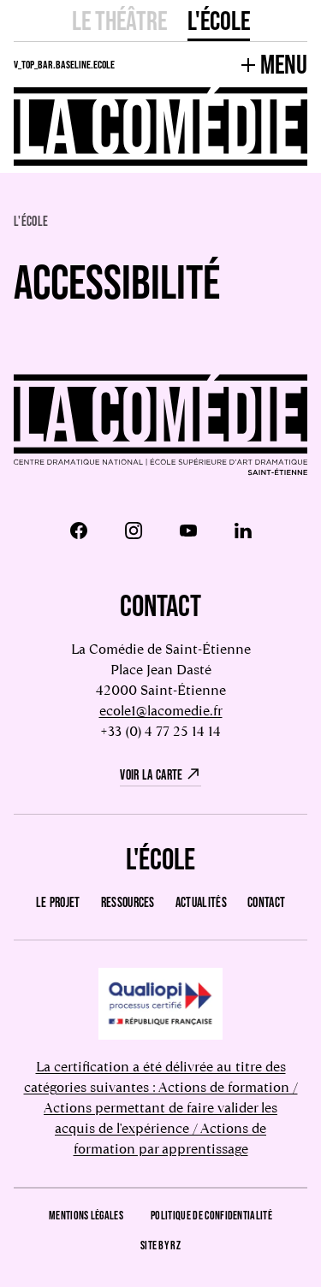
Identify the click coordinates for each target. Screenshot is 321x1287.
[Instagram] (133, 530)
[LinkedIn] (243, 530)
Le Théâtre (119, 20)
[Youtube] (188, 530)
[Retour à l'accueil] (160, 426)
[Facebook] (78, 530)
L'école (218, 20)
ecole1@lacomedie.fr (161, 711)
